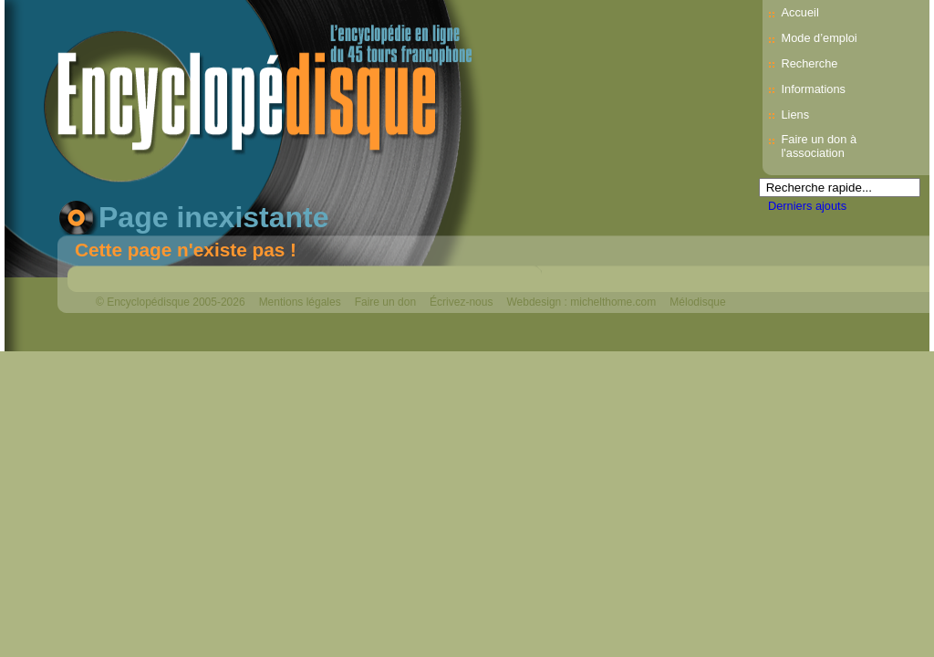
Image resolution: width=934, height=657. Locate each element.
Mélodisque (697, 302)
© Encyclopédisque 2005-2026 (170, 302)
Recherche (809, 63)
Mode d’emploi (818, 38)
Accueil (799, 12)
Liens (795, 114)
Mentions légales (300, 302)
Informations (813, 89)
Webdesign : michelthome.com (581, 302)
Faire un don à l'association (818, 146)
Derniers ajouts (807, 206)
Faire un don (385, 302)
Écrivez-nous (461, 302)
